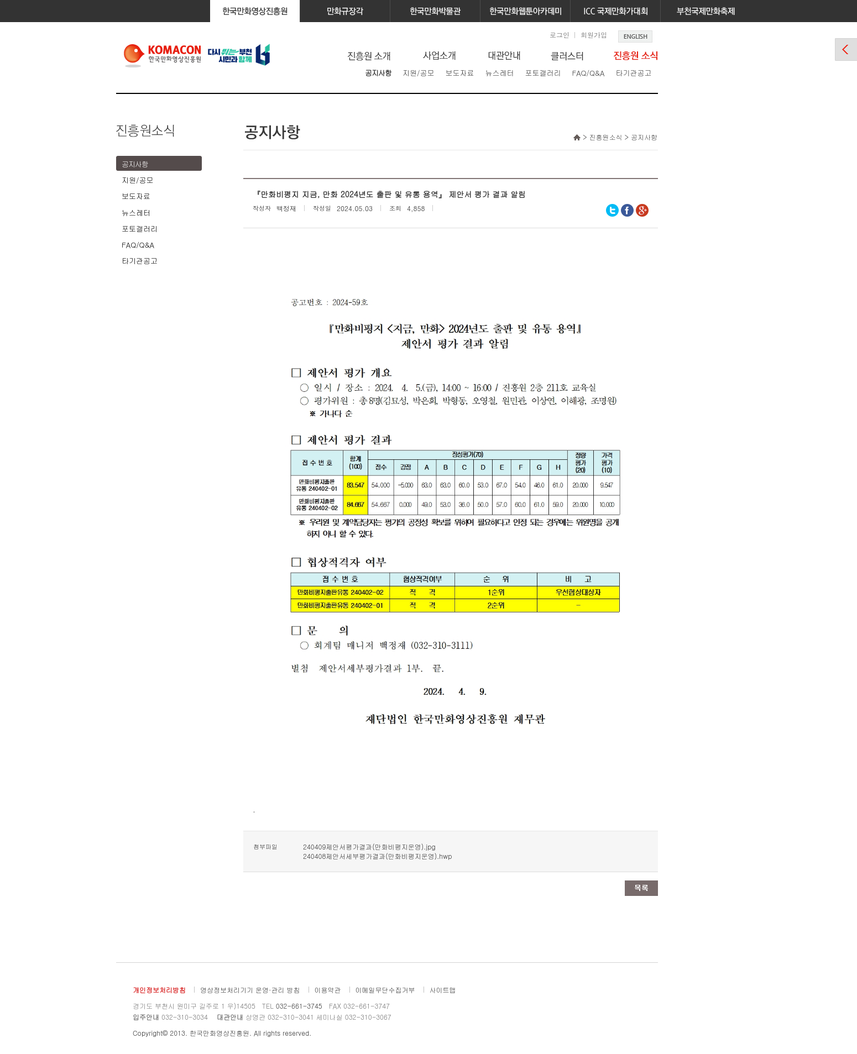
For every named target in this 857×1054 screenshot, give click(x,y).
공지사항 (378, 72)
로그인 (559, 34)
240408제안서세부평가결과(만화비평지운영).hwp (377, 856)
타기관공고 (633, 72)
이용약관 (328, 989)
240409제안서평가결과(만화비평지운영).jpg (369, 846)
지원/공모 (418, 72)
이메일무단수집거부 (385, 989)
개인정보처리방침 (159, 989)
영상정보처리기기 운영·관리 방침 (250, 989)
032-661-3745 (299, 1005)
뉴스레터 (499, 72)
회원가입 (594, 34)
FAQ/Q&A (588, 72)
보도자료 (459, 72)
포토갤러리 (543, 72)
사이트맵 (443, 989)
